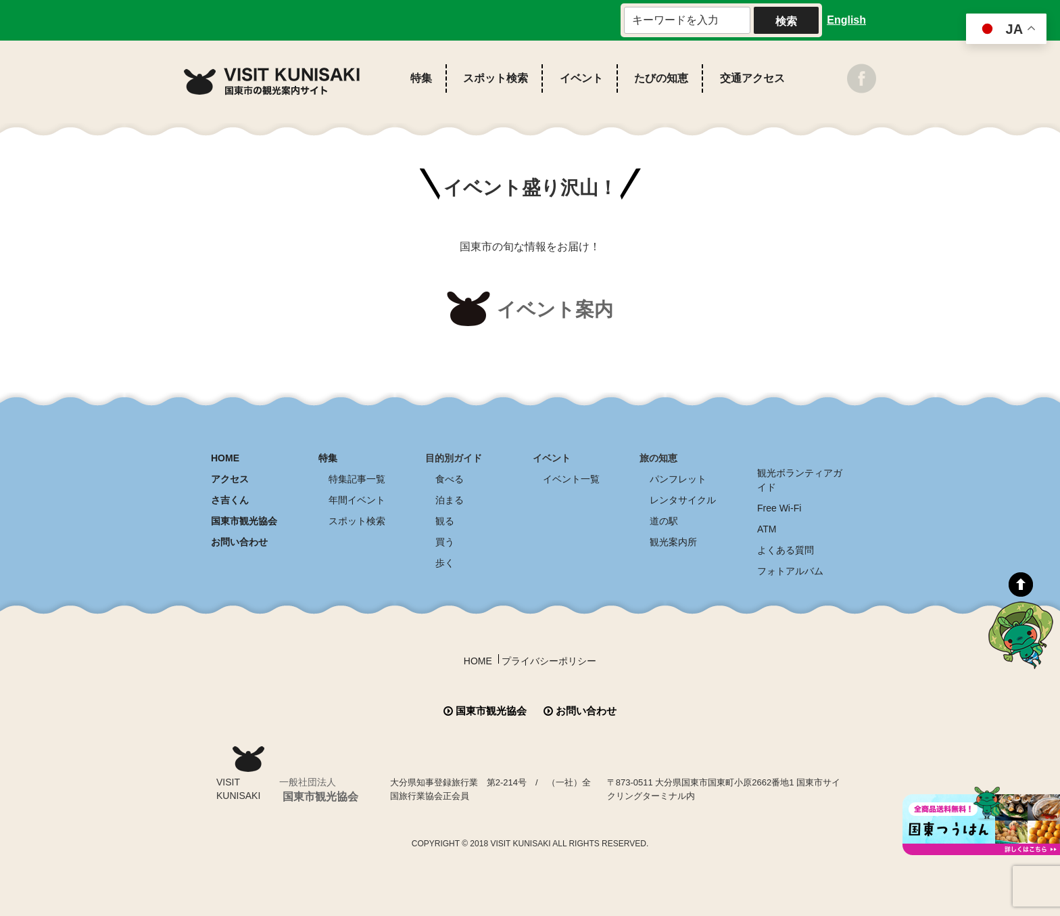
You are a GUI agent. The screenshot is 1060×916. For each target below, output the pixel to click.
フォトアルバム (790, 571)
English (846, 20)
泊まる (449, 500)
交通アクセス (752, 78)
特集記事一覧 (357, 479)
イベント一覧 (571, 479)
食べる (449, 479)
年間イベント (357, 500)
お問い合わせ (239, 541)
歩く (444, 562)
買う (444, 541)
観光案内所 (673, 541)
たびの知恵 (661, 78)
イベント (581, 78)
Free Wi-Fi (779, 508)
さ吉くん (230, 500)
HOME (225, 458)
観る (444, 521)
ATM (767, 529)
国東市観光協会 (244, 521)
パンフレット (678, 479)
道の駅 (664, 521)
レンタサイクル (683, 500)
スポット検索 (495, 78)
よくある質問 (785, 550)
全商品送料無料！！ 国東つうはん (981, 821)
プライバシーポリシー (549, 661)
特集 (421, 78)
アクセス (230, 479)
